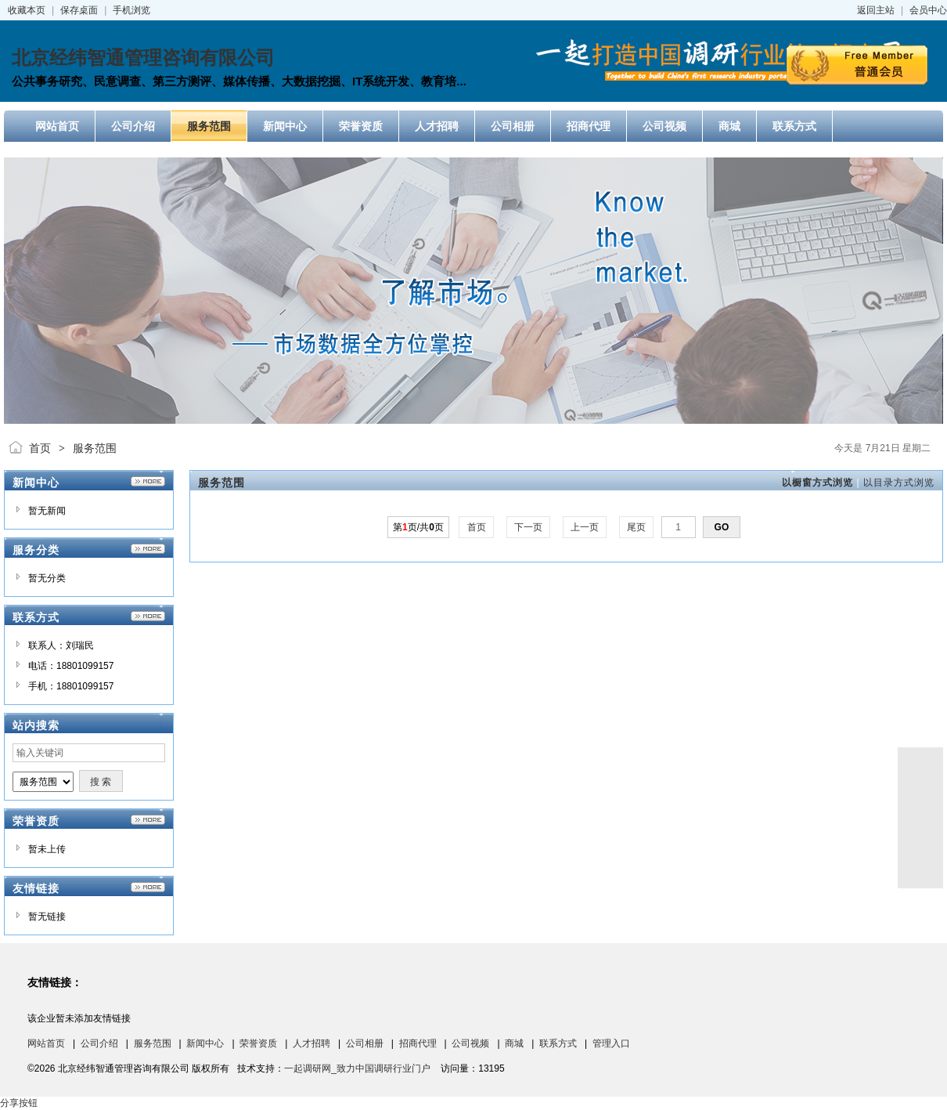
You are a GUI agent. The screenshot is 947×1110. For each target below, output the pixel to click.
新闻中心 (205, 1043)
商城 (514, 1043)
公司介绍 (99, 1043)
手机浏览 (131, 10)
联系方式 (558, 1043)
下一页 (529, 527)
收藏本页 (26, 10)
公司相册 (364, 1043)
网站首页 (46, 1043)
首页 (40, 448)
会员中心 (928, 10)
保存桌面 (79, 10)
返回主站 (876, 10)
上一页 (585, 527)
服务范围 (95, 448)
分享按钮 (19, 1102)
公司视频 (470, 1043)
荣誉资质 (258, 1043)
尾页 (637, 527)
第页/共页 (418, 527)
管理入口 (611, 1043)
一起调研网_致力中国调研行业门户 (357, 1068)
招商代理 (418, 1043)
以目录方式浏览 (898, 482)
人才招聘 (311, 1043)
